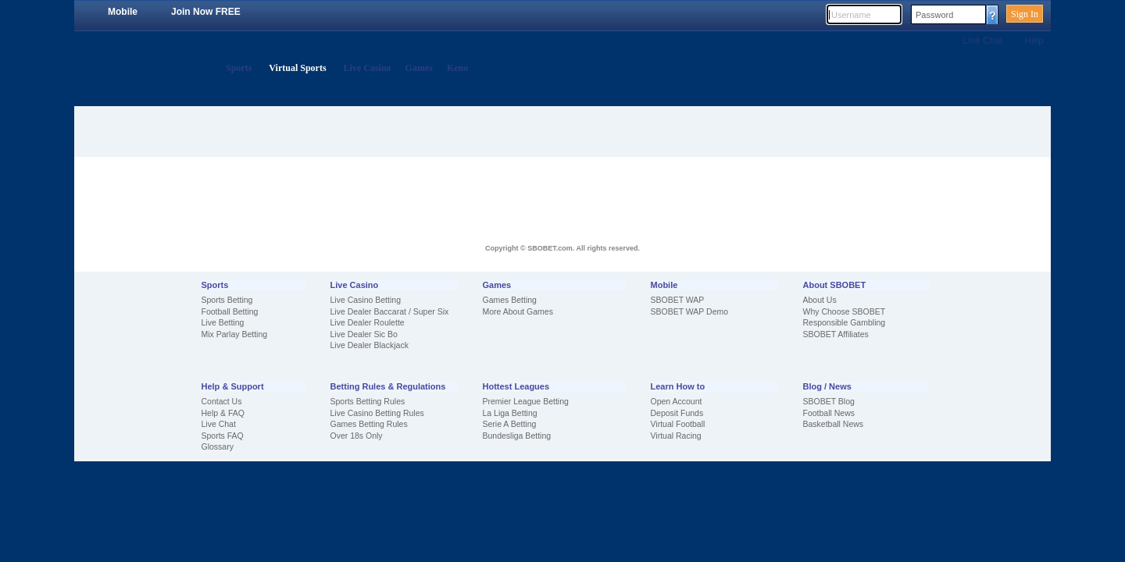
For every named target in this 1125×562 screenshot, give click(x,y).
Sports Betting (227, 299)
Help (1034, 40)
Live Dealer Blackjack (369, 345)
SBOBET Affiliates (836, 334)
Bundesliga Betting (517, 435)
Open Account (676, 401)
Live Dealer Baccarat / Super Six (389, 311)
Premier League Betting (526, 401)
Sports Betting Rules (367, 401)
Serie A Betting (510, 424)
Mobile (123, 11)
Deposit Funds (677, 413)
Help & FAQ (223, 413)
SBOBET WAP (678, 299)
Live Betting (223, 322)
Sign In (1024, 14)
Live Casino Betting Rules (377, 413)
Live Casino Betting (365, 299)
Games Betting (510, 299)
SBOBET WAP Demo (690, 311)
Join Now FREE (206, 11)
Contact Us (222, 401)
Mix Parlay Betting (235, 334)
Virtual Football (678, 424)
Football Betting (230, 311)
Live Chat (983, 40)
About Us (820, 299)
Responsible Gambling (844, 322)
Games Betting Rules (369, 424)
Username (851, 15)
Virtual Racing (676, 435)
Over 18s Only (356, 435)
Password (934, 15)
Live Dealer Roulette (367, 322)
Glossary (218, 446)
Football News (829, 413)
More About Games (518, 311)
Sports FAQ (223, 435)
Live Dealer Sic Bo (364, 334)
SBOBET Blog (829, 401)
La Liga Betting (510, 413)
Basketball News (833, 424)
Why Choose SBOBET (844, 311)
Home (205, 68)
